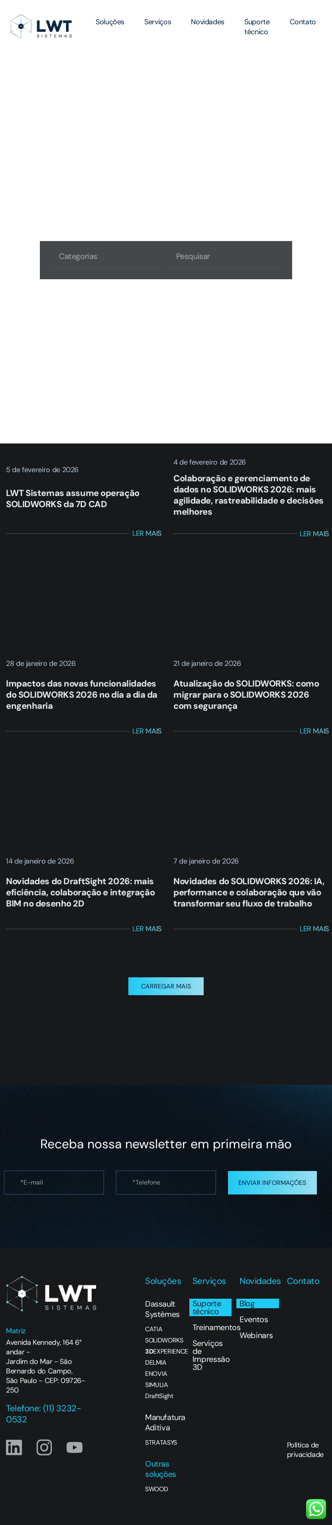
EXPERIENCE (165, 1356)
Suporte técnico (256, 27)
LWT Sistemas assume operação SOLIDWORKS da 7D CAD (72, 498)
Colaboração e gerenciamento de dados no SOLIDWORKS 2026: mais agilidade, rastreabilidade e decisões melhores (248, 495)
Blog (247, 1308)
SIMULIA (156, 1389)
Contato (303, 22)
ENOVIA (156, 1378)
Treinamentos (212, 1331)
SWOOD (156, 1494)
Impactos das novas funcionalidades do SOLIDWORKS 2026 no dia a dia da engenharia (81, 695)
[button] (166, 991)
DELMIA (156, 1367)
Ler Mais (146, 533)
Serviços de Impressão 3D (211, 1359)
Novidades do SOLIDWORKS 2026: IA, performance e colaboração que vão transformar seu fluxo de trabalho (248, 892)
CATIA (153, 1334)
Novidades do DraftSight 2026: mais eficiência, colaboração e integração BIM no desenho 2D (80, 892)
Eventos (254, 1324)
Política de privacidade (305, 1454)
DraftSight (159, 1400)
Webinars (256, 1339)
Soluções (110, 22)
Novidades (207, 22)
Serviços (157, 22)
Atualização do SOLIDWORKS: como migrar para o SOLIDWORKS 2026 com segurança (246, 695)
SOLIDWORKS (164, 1345)
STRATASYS (161, 1447)
